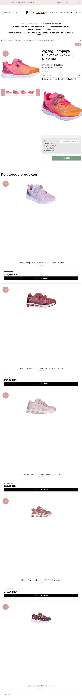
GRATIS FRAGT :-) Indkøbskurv (61, 13)
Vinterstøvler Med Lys (59, 27)
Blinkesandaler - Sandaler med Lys (28, 27)
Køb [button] (66, 158)
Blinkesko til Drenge (52, 24)
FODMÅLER (51, 30)
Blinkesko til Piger (29, 24)
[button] (76, 44)
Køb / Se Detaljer (41, 278)
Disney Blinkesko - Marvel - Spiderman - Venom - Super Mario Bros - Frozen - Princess (41, 34)
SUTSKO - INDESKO (34, 30)
